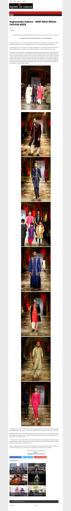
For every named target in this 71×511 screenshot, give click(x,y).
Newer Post (11, 505)
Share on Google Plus (40, 457)
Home (11, 1)
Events (12, 28)
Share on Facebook (15, 457)
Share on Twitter (27, 457)
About (15, 1)
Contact (19, 1)
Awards (24, 1)
